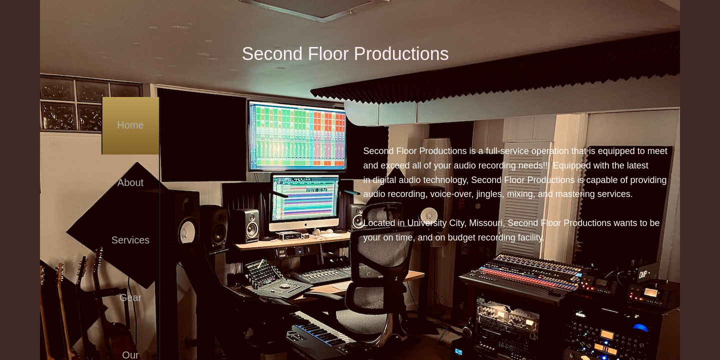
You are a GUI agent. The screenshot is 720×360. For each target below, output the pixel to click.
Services (131, 240)
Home (130, 125)
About (131, 182)
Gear (131, 297)
